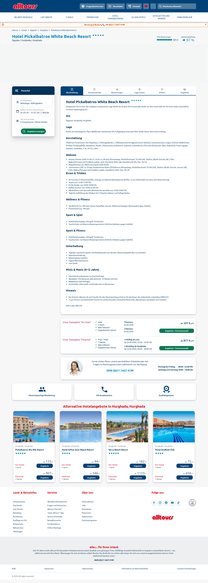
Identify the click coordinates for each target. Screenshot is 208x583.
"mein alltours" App (55, 513)
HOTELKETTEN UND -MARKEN (161, 17)
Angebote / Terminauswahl (176, 331)
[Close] (205, 24)
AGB (14, 568)
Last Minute (18, 509)
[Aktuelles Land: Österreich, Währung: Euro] (153, 6)
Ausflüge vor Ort (20, 520)
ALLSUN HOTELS (138, 17)
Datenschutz (87, 516)
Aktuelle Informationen (57, 501)
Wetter (162, 91)
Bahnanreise (18, 527)
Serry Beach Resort (118, 449)
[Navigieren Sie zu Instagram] (160, 502)
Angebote (185, 91)
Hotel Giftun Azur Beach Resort (78, 449)
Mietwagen (18, 531)
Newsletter (86, 509)
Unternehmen (88, 501)
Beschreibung (72, 91)
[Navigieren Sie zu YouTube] (172, 502)
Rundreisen (18, 516)
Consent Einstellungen (186, 568)
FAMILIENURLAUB (184, 17)
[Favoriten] (146, 6)
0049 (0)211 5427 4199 (120, 370)
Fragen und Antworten (56, 505)
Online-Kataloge (54, 527)
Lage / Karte (140, 91)
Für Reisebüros (53, 524)
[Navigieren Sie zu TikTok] (178, 502)
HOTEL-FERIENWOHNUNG (115, 17)
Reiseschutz (18, 524)
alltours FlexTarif (54, 509)
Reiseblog (17, 513)
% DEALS (69, 17)
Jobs (84, 505)
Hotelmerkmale (94, 91)
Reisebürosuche (54, 520)
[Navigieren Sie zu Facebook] (154, 502)
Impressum (48, 568)
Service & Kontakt (54, 516)
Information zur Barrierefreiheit (135, 568)
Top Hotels (17, 505)
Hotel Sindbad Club (165, 449)
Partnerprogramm (89, 520)
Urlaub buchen (19, 501)
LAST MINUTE (46, 17)
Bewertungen (117, 91)
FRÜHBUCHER (92, 17)
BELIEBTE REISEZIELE (23, 17)
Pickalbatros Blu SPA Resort (29, 449)
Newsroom (86, 513)
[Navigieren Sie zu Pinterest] (166, 502)
